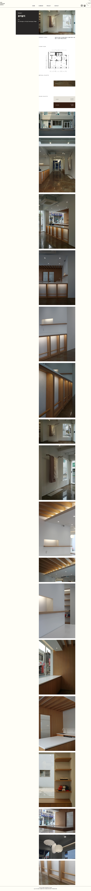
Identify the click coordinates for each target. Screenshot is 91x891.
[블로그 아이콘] (84, 5)
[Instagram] (82, 5)
